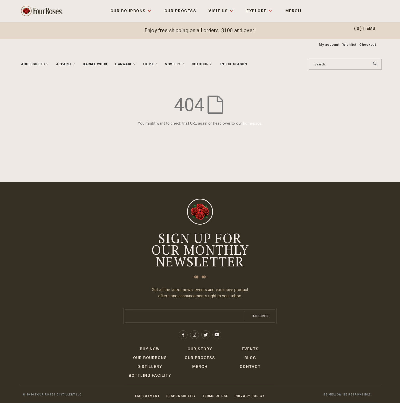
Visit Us (218, 11)
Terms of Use (215, 396)
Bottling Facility (150, 375)
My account (329, 44)
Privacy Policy (250, 396)
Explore (256, 11)
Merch (293, 11)
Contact (250, 366)
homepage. (252, 123)
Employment (147, 396)
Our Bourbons (128, 11)
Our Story (200, 349)
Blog (250, 357)
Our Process (180, 11)
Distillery (149, 366)
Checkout (367, 44)
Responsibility (181, 396)
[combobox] (345, 64)
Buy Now (150, 349)
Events (250, 349)
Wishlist (349, 44)
